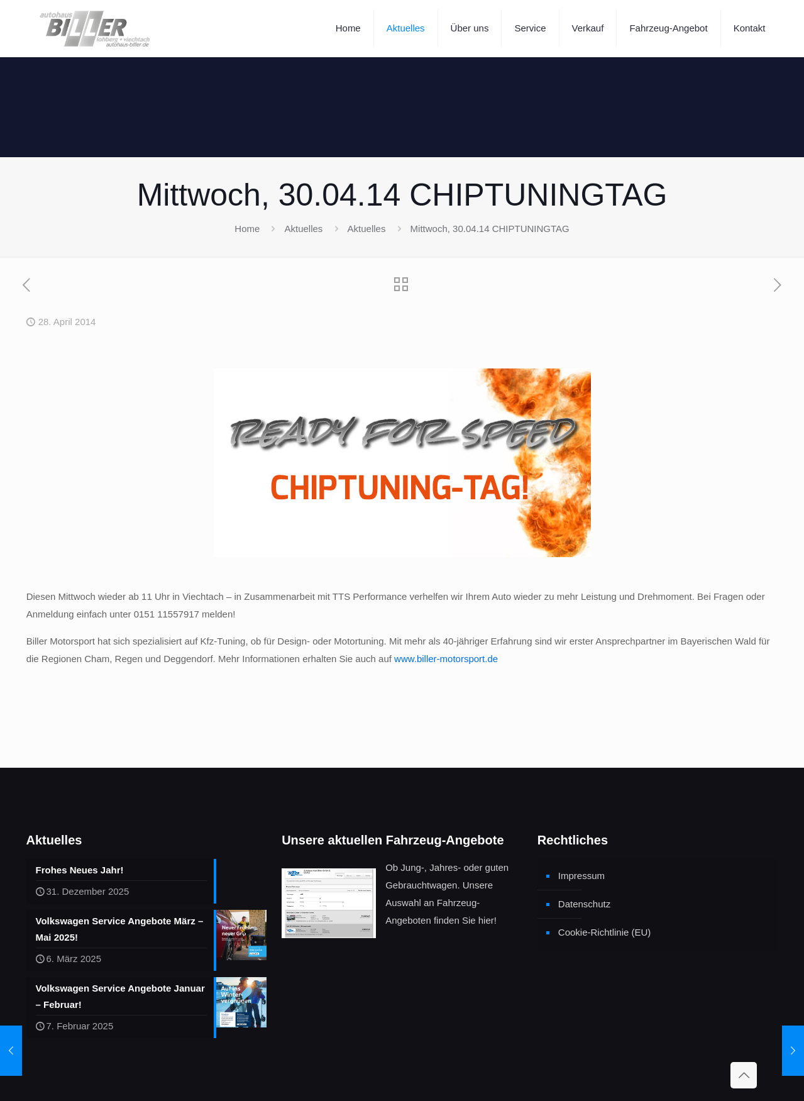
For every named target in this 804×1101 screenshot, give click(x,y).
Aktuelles (303, 228)
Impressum (581, 875)
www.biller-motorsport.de (446, 658)
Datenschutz (584, 904)
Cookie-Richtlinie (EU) (604, 932)
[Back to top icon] (743, 1075)
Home (247, 228)
